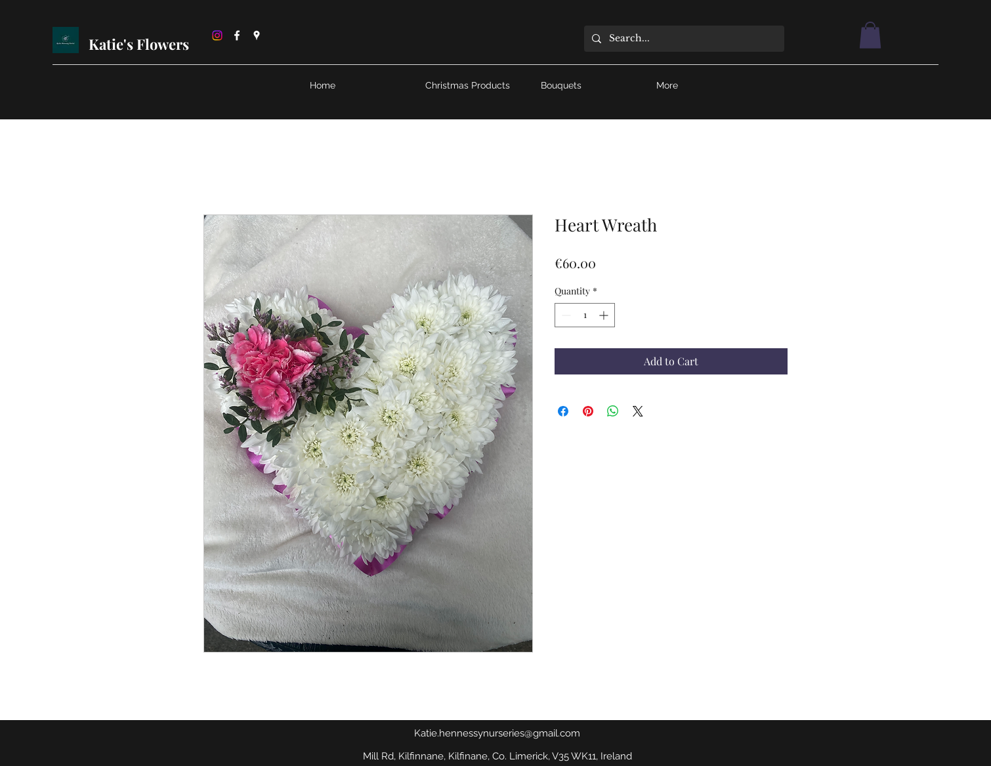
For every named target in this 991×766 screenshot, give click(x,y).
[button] (870, 35)
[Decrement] (565, 315)
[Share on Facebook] (563, 411)
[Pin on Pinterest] (588, 411)
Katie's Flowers (140, 44)
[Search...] (683, 39)
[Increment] (605, 315)
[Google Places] (256, 35)
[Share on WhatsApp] (613, 411)
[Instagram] (217, 35)
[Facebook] (236, 35)
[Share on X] (638, 411)
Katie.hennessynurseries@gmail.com (497, 733)
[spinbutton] (585, 315)
